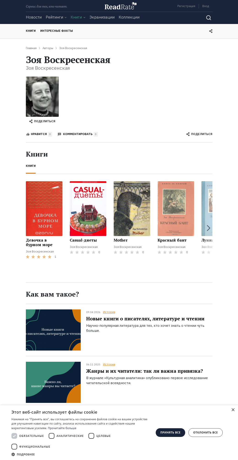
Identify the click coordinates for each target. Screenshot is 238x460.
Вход (205, 6)
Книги (76, 17)
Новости (34, 17)
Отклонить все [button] (205, 432)
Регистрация (186, 6)
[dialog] (119, 432)
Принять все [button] (170, 432)
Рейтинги (54, 17)
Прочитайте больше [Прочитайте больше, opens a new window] (62, 428)
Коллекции (129, 17)
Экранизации (102, 17)
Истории (109, 312)
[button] (80, 454)
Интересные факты (56, 31)
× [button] (233, 410)
